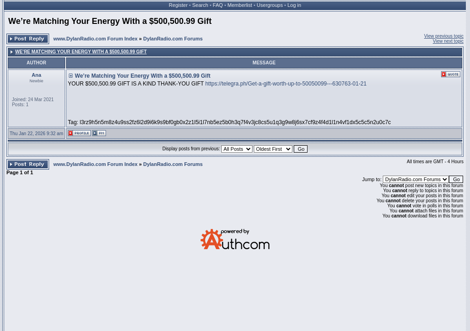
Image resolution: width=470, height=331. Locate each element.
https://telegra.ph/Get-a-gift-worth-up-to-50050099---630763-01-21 (286, 83)
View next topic (448, 41)
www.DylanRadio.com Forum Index (95, 38)
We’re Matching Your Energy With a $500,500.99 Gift (110, 21)
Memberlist (240, 5)
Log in (294, 5)
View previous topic (444, 36)
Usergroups (270, 5)
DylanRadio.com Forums (173, 38)
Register (178, 5)
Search (200, 5)
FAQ (218, 5)
